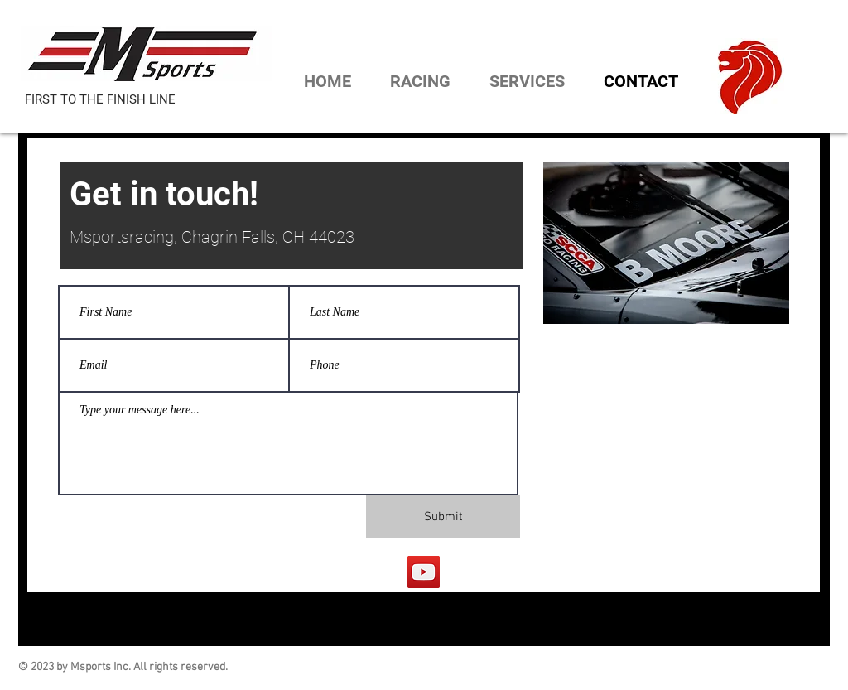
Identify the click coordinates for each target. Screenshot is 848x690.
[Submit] (443, 516)
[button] (413, 82)
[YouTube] (423, 572)
